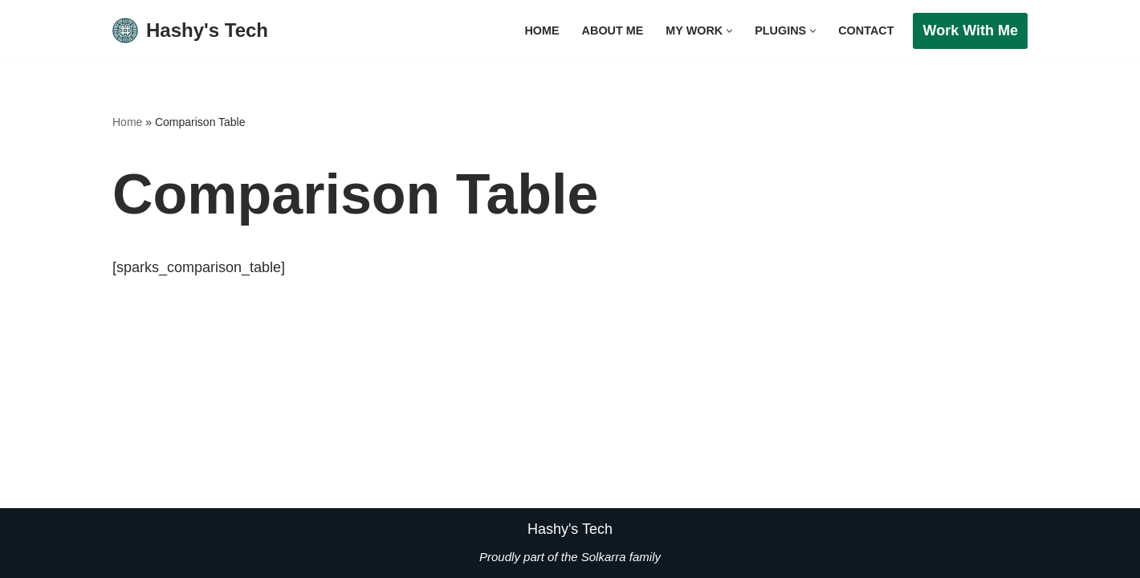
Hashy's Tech (570, 529)
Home (541, 30)
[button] (729, 31)
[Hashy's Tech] (190, 30)
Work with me (970, 30)
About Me (613, 30)
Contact (866, 30)
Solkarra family (621, 556)
